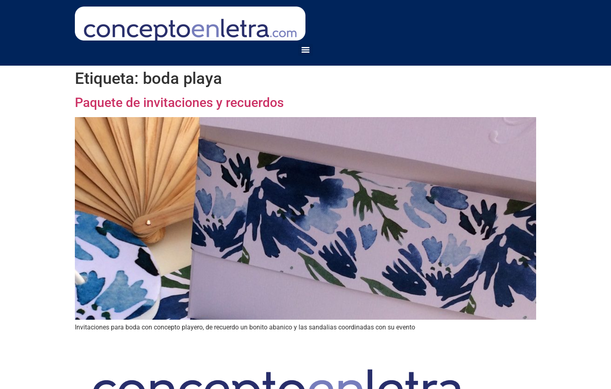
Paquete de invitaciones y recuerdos (179, 102)
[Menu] (305, 50)
